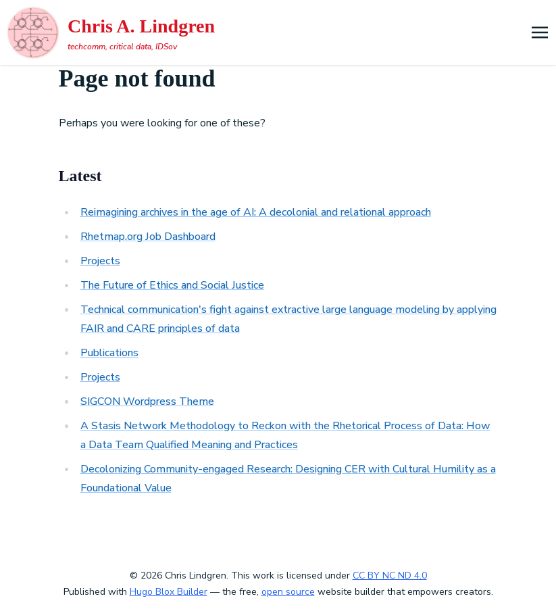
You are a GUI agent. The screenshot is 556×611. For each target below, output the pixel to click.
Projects (100, 260)
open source (288, 591)
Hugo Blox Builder (168, 591)
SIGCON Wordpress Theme (147, 401)
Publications (109, 352)
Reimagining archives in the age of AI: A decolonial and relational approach (255, 212)
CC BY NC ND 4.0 (390, 575)
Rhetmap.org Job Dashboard (148, 236)
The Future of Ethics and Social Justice (172, 285)
